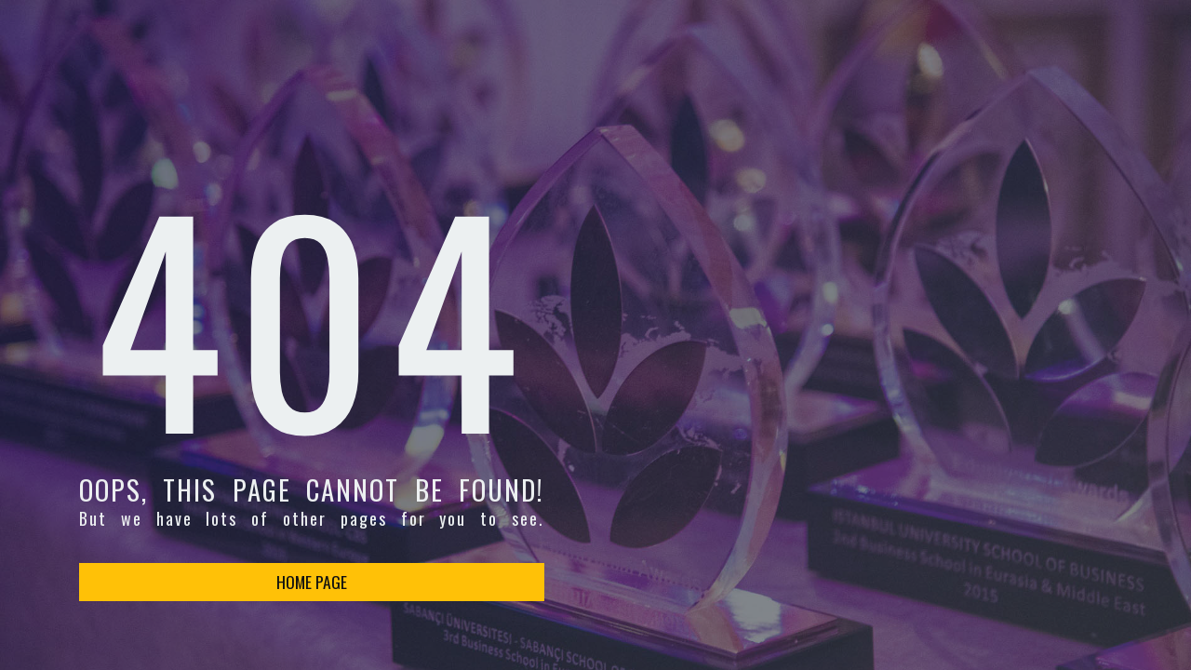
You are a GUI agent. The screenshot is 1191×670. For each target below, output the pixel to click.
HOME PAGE (311, 582)
